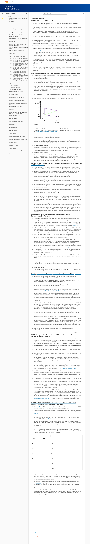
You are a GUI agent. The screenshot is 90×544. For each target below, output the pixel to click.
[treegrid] (16, 86)
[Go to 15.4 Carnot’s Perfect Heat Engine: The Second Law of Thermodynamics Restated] (56, 215)
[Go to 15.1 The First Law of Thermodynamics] (56, 21)
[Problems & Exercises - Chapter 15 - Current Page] (18, 89)
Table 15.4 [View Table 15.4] (39, 406)
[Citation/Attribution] (56, 542)
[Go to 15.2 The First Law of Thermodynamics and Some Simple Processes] (56, 73)
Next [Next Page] (80, 532)
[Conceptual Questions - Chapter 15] (18, 87)
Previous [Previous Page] (33, 532)
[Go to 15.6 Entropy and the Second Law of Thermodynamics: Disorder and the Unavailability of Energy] (56, 335)
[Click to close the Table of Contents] (2, 14)
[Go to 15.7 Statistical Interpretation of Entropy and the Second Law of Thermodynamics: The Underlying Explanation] (56, 403)
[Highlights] (2, 19)
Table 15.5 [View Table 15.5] (38, 483)
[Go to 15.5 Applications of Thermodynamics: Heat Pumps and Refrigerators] (56, 273)
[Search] (65, 13)
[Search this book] (53, 13)
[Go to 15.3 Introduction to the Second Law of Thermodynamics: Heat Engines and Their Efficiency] (56, 164)
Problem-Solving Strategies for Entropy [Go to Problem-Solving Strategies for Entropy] (67, 368)
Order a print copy (37, 536)
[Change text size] (83, 13)
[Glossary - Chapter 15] (18, 83)
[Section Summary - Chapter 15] (18, 85)
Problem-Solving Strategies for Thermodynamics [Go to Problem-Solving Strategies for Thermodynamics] (44, 50)
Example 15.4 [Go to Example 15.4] (75, 225)
